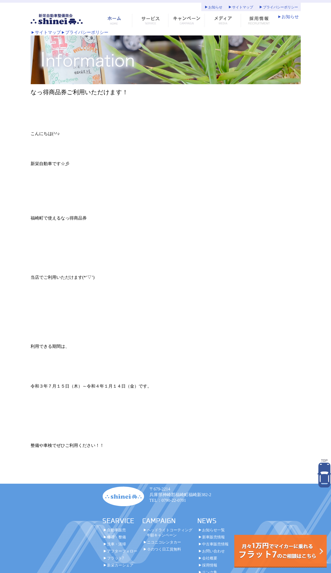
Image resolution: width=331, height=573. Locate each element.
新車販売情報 (213, 537)
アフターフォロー (122, 551)
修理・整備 (116, 537)
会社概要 (209, 558)
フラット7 (115, 558)
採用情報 (209, 565)
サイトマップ (242, 7)
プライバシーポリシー (280, 7)
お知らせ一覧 (213, 530)
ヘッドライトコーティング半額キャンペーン (169, 532)
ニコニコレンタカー (164, 542)
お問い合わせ (213, 551)
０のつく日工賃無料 (164, 549)
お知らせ (215, 7)
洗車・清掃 (116, 544)
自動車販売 (116, 530)
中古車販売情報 (215, 544)
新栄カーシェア (120, 565)
